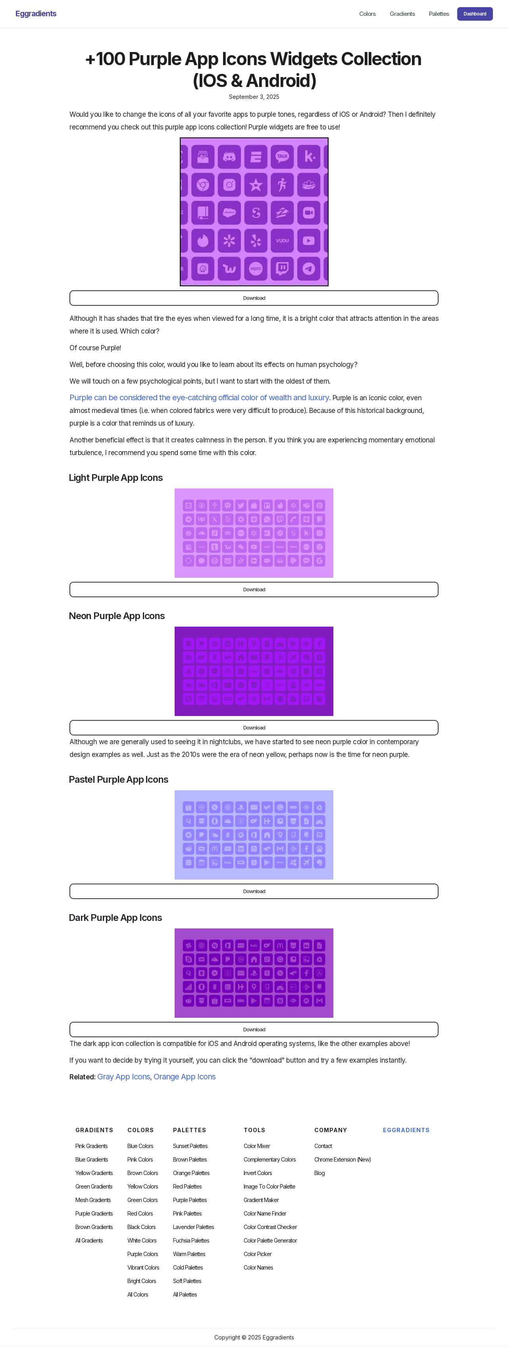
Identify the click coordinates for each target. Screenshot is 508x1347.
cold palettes (188, 1267)
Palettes (439, 13)
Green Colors (142, 1200)
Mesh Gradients (93, 1200)
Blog (319, 1173)
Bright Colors (141, 1281)
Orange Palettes (191, 1173)
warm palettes (189, 1254)
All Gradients (89, 1240)
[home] (35, 13)
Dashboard (475, 14)
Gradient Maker (261, 1200)
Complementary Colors (270, 1159)
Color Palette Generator (270, 1240)
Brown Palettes (190, 1159)
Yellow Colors (142, 1186)
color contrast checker (270, 1227)
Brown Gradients (94, 1227)
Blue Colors (140, 1146)
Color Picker (257, 1254)
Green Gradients (93, 1186)
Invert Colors (258, 1173)
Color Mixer (257, 1146)
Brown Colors (142, 1173)
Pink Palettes (187, 1213)
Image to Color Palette (269, 1186)
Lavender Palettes (193, 1227)
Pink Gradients (91, 1146)
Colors (367, 13)
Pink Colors (140, 1159)
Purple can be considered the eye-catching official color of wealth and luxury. (200, 397)
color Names (258, 1267)
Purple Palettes (190, 1200)
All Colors (137, 1294)
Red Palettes (187, 1186)
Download (254, 298)
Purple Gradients (94, 1213)
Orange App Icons (185, 1076)
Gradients (402, 13)
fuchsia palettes (191, 1240)
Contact (323, 1146)
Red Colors (140, 1213)
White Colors (141, 1240)
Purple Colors (142, 1254)
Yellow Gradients (94, 1173)
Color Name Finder (265, 1213)
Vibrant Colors (143, 1267)
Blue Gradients (91, 1159)
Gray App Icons (123, 1076)
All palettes (185, 1294)
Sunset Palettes (190, 1146)
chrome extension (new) (342, 1159)
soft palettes (187, 1281)
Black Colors (141, 1227)
